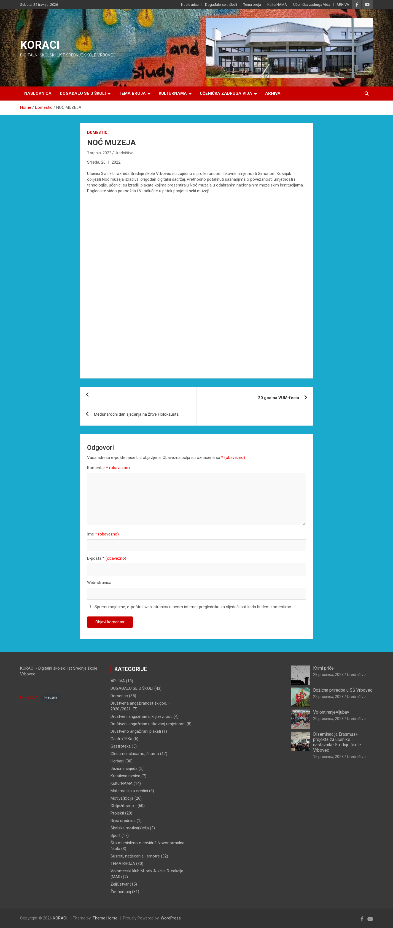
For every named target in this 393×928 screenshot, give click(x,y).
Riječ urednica (123, 820)
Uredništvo (124, 153)
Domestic (97, 132)
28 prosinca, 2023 (328, 674)
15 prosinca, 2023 (328, 756)
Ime (103, 534)
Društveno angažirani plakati (136, 731)
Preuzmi (50, 697)
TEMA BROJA (123, 863)
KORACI (40, 45)
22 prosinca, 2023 (328, 696)
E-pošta (106, 558)
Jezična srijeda (124, 768)
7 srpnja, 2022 (99, 153)
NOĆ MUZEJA (111, 142)
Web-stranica (99, 582)
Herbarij (117, 761)
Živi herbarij (121, 891)
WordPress (171, 918)
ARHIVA (343, 4)
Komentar (108, 467)
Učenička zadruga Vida (311, 4)
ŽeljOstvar (120, 884)
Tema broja (252, 4)
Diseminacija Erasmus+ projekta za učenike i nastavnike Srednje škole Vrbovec (337, 742)
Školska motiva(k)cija (130, 828)
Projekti (117, 813)
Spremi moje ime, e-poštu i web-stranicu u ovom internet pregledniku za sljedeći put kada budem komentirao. (193, 606)
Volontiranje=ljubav (331, 712)
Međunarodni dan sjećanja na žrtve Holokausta (136, 414)
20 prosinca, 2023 (328, 718)
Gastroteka (121, 746)
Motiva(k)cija (122, 798)
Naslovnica (190, 4)
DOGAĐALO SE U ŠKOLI (132, 688)
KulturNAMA (277, 4)
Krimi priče (323, 668)
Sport (115, 835)
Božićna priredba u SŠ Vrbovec (342, 690)
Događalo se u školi (221, 4)
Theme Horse (105, 918)
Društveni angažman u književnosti (142, 716)
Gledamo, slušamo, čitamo (135, 753)
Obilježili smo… (123, 805)
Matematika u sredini (129, 790)
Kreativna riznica (125, 775)
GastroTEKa (121, 738)
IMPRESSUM (29, 697)
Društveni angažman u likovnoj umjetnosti (148, 723)
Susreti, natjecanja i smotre (135, 856)
